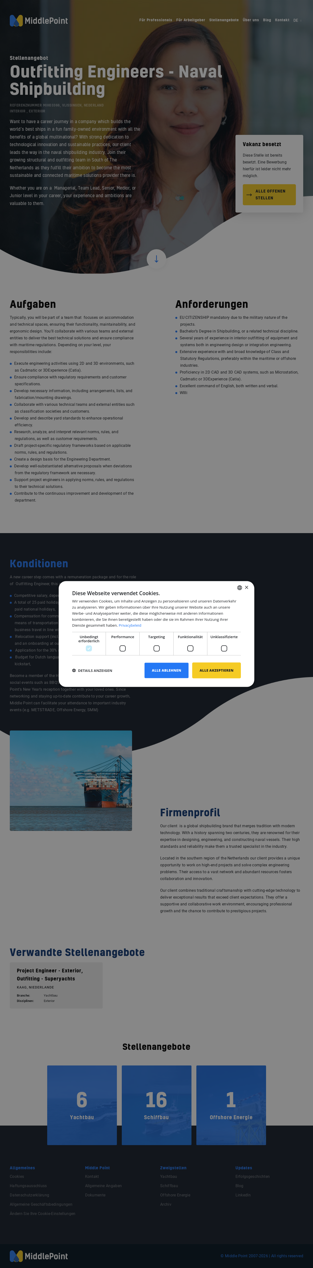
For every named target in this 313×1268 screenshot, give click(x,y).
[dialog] (156, 634)
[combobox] (239, 587)
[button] (92, 670)
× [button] (246, 587)
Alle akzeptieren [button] (217, 670)
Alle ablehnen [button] (166, 670)
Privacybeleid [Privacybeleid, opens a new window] (130, 625)
